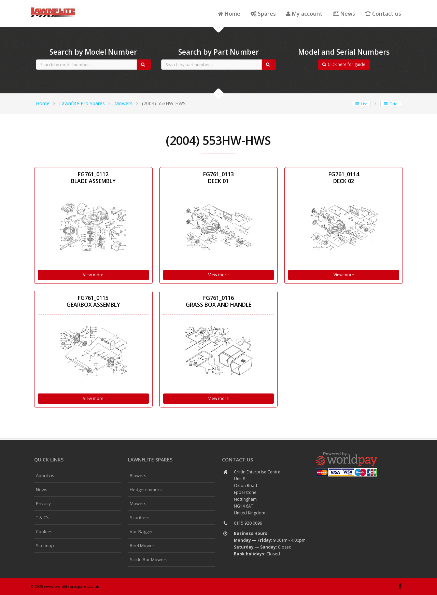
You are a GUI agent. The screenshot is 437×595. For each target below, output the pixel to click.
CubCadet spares (68, 5)
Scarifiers (140, 517)
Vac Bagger (141, 531)
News (344, 13)
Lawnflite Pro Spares (82, 103)
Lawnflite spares (150, 459)
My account (304, 13)
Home (229, 13)
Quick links (49, 459)
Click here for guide (343, 64)
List (361, 103)
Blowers (138, 475)
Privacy (43, 503)
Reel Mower (142, 545)
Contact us (383, 13)
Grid (390, 103)
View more (93, 275)
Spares (263, 13)
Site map (45, 545)
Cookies (44, 531)
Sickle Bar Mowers (149, 559)
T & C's (43, 517)
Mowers (123, 103)
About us (45, 475)
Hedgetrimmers (146, 489)
